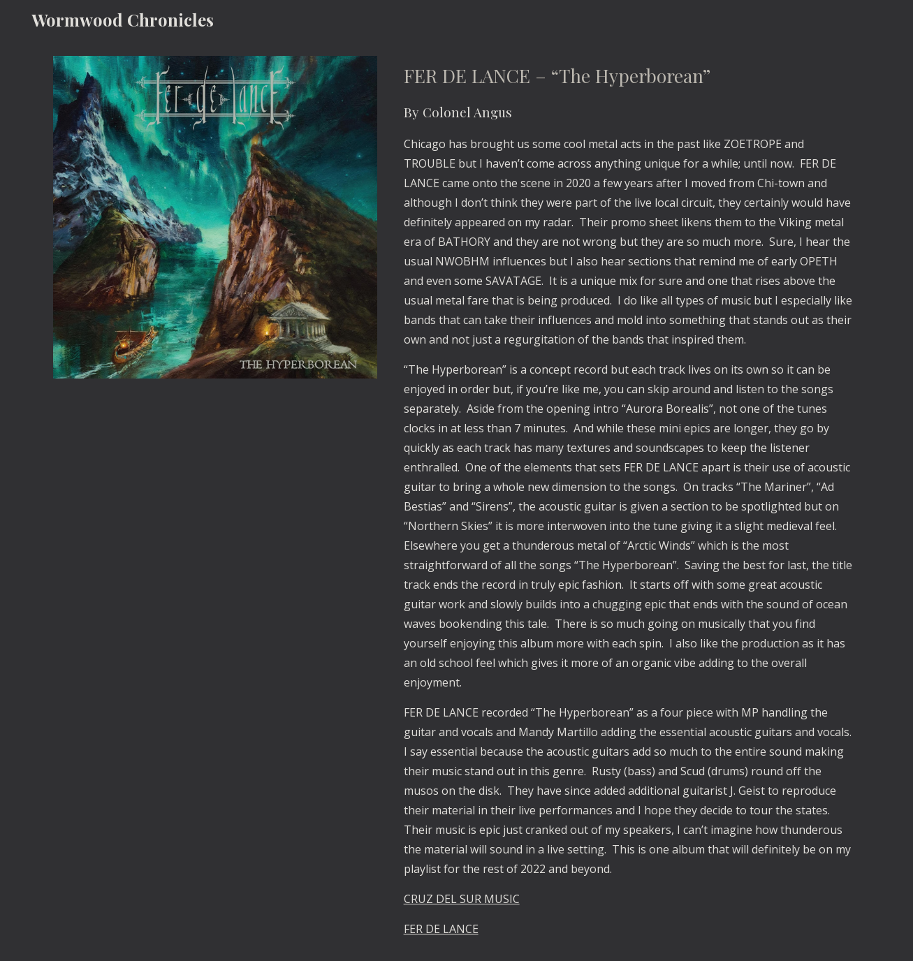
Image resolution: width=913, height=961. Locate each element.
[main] (629, 500)
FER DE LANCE (441, 929)
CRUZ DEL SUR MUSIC (462, 899)
